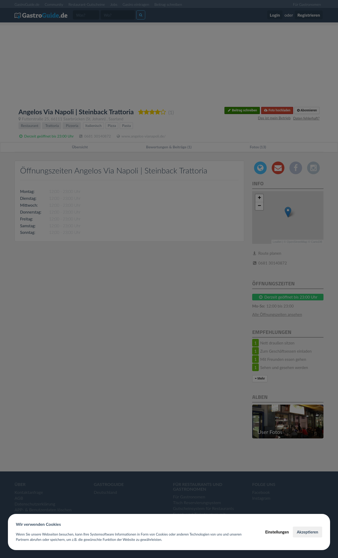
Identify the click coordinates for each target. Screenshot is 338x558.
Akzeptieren (307, 531)
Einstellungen (277, 531)
